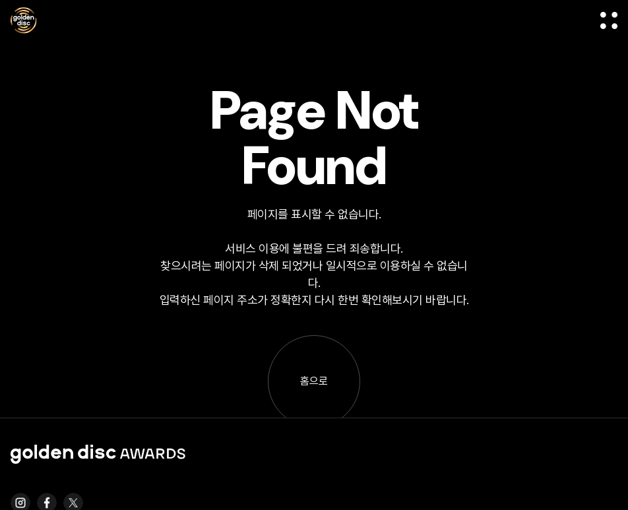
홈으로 (314, 381)
